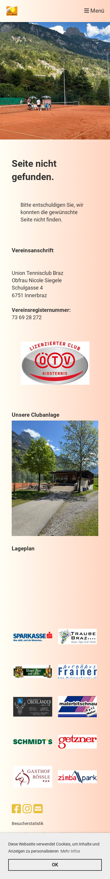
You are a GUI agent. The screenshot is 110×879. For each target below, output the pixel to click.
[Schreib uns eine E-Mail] (38, 809)
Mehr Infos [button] (70, 851)
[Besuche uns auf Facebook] (16, 809)
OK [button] (55, 865)
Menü (94, 11)
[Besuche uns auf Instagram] (27, 809)
